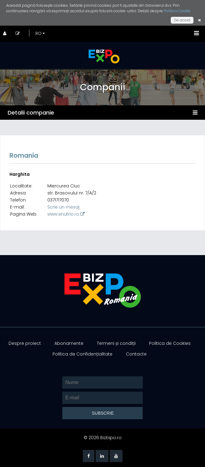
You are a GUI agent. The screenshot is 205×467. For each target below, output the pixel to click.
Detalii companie (31, 112)
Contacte (136, 354)
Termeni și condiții (116, 343)
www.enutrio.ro (66, 214)
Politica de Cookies (170, 343)
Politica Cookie (177, 10)
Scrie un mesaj (63, 207)
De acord (182, 20)
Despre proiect (25, 343)
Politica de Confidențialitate (82, 354)
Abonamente (68, 343)
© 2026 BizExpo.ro (103, 438)
